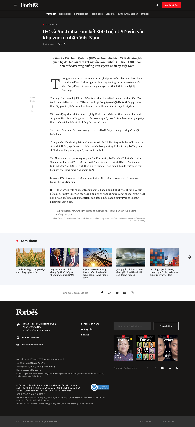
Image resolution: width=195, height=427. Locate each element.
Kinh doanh (65, 14)
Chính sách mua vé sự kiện (42, 388)
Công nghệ (97, 14)
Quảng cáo (87, 329)
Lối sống (110, 14)
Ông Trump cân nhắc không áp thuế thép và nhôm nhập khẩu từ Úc (62, 272)
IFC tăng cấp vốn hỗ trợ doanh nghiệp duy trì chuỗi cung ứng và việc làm (164, 272)
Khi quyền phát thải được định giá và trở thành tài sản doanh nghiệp (129, 272)
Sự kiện (145, 14)
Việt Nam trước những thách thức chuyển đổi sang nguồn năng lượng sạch (95, 273)
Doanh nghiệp (81, 14)
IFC (107, 211)
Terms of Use (168, 421)
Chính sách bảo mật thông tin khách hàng (36, 385)
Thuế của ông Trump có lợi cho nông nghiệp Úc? (30, 270)
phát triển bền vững (120, 211)
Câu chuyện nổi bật (128, 14)
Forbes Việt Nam (90, 323)
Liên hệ (85, 334)
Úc (72, 214)
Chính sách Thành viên (60, 391)
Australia (66, 211)
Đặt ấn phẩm (171, 5)
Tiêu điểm (51, 14)
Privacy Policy (146, 421)
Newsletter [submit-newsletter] (166, 326)
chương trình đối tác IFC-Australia (88, 211)
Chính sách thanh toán (36, 391)
